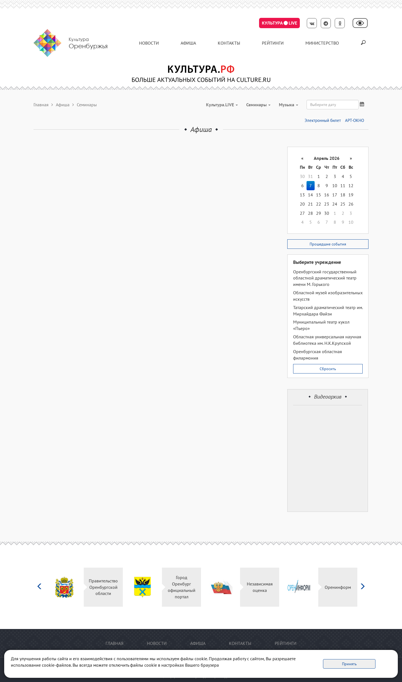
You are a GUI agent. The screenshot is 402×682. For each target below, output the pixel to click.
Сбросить (328, 368)
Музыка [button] (288, 104)
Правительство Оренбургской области (103, 587)
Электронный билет (323, 120)
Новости (149, 43)
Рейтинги (273, 43)
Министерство (322, 43)
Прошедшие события (328, 244)
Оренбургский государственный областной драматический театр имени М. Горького (324, 278)
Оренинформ (338, 587)
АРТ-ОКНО (354, 120)
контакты (229, 43)
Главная (41, 104)
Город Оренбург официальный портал (181, 587)
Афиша (188, 43)
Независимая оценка (260, 587)
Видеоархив (327, 397)
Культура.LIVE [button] (222, 104)
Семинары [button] (258, 104)
